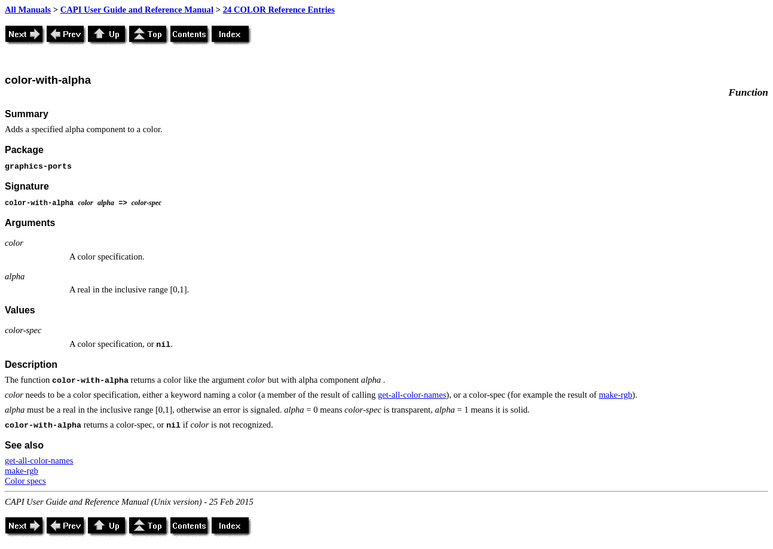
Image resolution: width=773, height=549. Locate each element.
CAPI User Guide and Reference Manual (136, 9)
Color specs (25, 481)
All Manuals (28, 9)
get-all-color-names (412, 394)
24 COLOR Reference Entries (279, 9)
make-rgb (616, 394)
